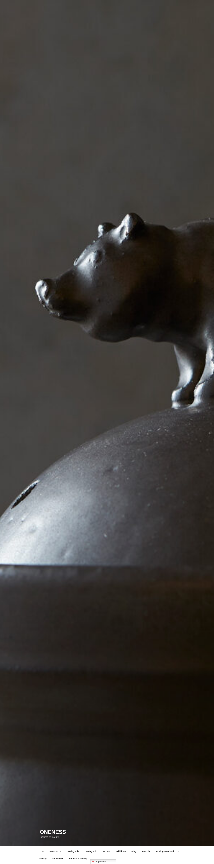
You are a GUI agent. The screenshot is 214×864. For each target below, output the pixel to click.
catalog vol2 (73, 851)
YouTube (146, 851)
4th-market (57, 858)
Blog (133, 851)
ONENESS (53, 832)
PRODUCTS (55, 851)
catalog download (165, 851)
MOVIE (106, 851)
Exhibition (121, 851)
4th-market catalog (78, 858)
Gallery (43, 858)
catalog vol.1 (91, 851)
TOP (42, 851)
